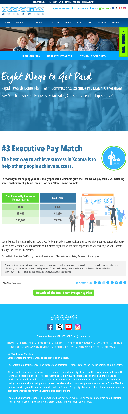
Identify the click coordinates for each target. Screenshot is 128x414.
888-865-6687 (64, 336)
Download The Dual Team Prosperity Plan (64, 296)
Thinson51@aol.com (72, 1)
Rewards (44, 343)
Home (10, 343)
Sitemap (110, 347)
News (59, 343)
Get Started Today (80, 343)
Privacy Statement (37, 347)
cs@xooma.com (83, 336)
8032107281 (90, 1)
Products (26, 343)
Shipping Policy (89, 347)
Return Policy (64, 347)
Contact (103, 343)
